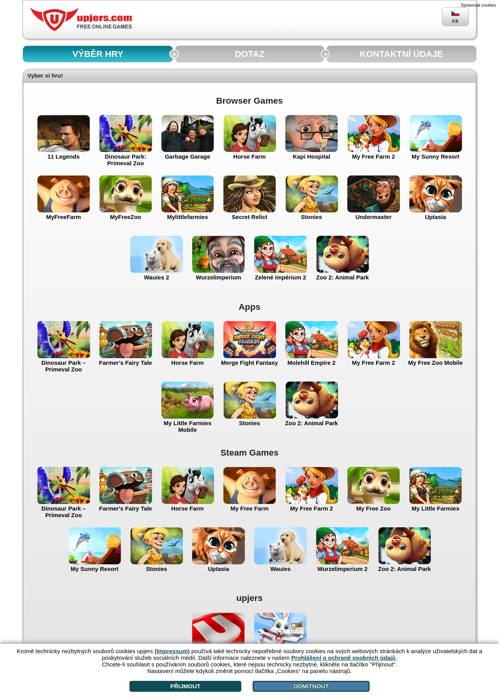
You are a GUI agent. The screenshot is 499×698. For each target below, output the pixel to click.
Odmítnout (311, 686)
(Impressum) (172, 651)
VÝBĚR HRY (98, 54)
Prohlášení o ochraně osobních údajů (343, 657)
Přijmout (185, 686)
